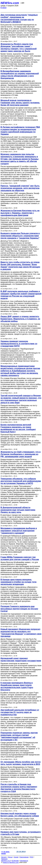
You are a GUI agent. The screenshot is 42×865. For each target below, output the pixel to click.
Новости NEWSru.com (11, 862)
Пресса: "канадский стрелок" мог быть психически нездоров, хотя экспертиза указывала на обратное (20, 188)
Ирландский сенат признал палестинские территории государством (21, 659)
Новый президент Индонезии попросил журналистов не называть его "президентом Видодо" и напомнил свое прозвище (21, 632)
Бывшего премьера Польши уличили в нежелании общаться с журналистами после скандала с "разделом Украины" (20, 235)
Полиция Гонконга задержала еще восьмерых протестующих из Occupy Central (19, 608)
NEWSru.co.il (5, 861)
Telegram (4, 859)
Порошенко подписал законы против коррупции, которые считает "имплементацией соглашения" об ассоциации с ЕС (19, 736)
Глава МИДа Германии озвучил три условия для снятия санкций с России (20, 558)
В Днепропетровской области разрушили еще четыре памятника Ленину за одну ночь (18, 509)
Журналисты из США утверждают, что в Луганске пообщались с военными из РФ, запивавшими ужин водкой (21, 454)
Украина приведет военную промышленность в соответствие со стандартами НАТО (19, 343)
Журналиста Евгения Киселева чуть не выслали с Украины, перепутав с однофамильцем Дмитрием (20, 212)
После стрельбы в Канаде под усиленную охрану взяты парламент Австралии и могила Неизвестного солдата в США (19, 787)
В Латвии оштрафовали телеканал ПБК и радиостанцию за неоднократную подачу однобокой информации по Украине (20, 130)
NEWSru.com (10, 3)
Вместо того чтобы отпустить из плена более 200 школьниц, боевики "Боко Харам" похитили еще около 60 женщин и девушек (20, 265)
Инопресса (24, 861)
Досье (10, 857)
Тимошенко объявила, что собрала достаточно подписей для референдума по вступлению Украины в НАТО (21, 481)
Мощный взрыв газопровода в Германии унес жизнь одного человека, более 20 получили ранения (20, 102)
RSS (31, 857)
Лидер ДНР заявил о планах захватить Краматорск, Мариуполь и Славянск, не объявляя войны (20, 318)
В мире (3, 8)
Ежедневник (24, 857)
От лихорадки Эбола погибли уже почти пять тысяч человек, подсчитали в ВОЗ (21, 763)
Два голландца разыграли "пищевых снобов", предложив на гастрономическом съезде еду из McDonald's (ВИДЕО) (19, 18)
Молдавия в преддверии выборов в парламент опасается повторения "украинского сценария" (19, 530)
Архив (16, 857)
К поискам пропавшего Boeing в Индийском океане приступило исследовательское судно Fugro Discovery (17, 686)
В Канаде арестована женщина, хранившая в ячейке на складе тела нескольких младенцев (18, 581)
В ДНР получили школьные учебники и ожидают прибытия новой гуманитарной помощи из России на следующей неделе (21, 295)
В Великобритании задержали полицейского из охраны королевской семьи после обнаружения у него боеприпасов (20, 74)
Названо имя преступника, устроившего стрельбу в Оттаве (21, 833)
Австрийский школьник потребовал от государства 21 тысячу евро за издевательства (20, 712)
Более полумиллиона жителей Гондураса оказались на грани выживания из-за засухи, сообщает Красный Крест (18, 428)
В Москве (15, 861)
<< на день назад (5, 852)
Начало (4, 857)
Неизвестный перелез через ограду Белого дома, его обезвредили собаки (20, 814)
